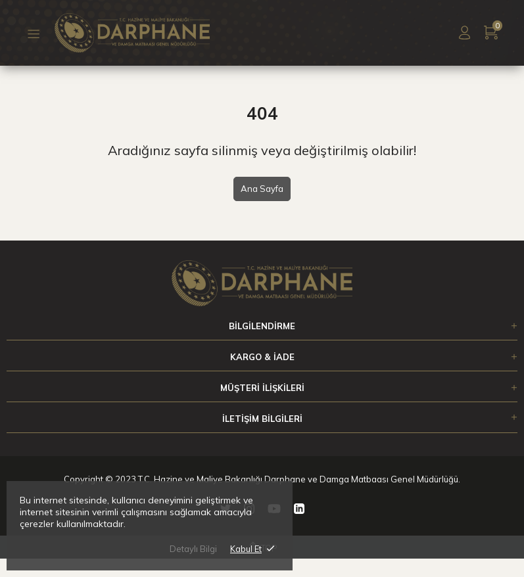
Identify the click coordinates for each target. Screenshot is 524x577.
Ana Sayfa (262, 188)
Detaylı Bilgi (193, 548)
